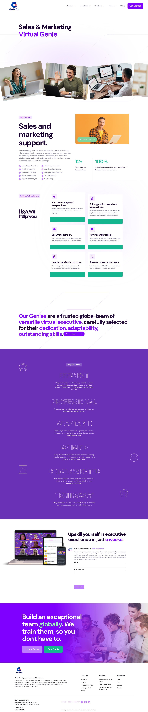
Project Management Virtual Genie (105, 688)
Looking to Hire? (86, 688)
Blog (118, 679)
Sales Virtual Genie (105, 684)
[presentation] (88, 578)
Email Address (79, 569)
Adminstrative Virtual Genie (105, 680)
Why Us (83, 682)
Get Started (135, 5)
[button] (70, 6)
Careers (119, 685)
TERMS (70, 702)
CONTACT (77, 702)
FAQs (118, 682)
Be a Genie (53, 649)
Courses (119, 688)
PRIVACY (64, 702)
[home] (14, 6)
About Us (84, 679)
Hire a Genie (32, 649)
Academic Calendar (87, 685)
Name (76, 562)
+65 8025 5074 (20, 710)
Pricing (122, 6)
